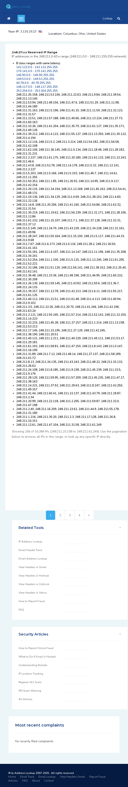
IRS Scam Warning (30, 690)
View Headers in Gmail (32, 567)
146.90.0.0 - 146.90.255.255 (35, 75)
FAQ (21, 609)
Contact (49, 780)
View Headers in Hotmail (34, 575)
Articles (13, 780)
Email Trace (27, 776)
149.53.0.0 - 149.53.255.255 (35, 79)
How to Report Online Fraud (36, 648)
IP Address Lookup (30, 541)
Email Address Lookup (33, 558)
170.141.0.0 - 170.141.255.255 (37, 71)
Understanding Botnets (33, 665)
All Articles (25, 699)
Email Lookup (47, 776)
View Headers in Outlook (34, 584)
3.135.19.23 (28, 31)
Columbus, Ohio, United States (84, 34)
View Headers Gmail (72, 776)
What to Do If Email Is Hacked (37, 656)
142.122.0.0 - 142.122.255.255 (37, 67)
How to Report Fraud (32, 601)
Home (12, 776)
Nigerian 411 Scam (30, 682)
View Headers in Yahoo (33, 592)
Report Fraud (97, 776)
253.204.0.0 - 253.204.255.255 (37, 91)
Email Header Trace (30, 550)
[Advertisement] (70, 472)
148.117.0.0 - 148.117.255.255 (37, 87)
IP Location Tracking (31, 673)
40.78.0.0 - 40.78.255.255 (33, 83)
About (36, 780)
